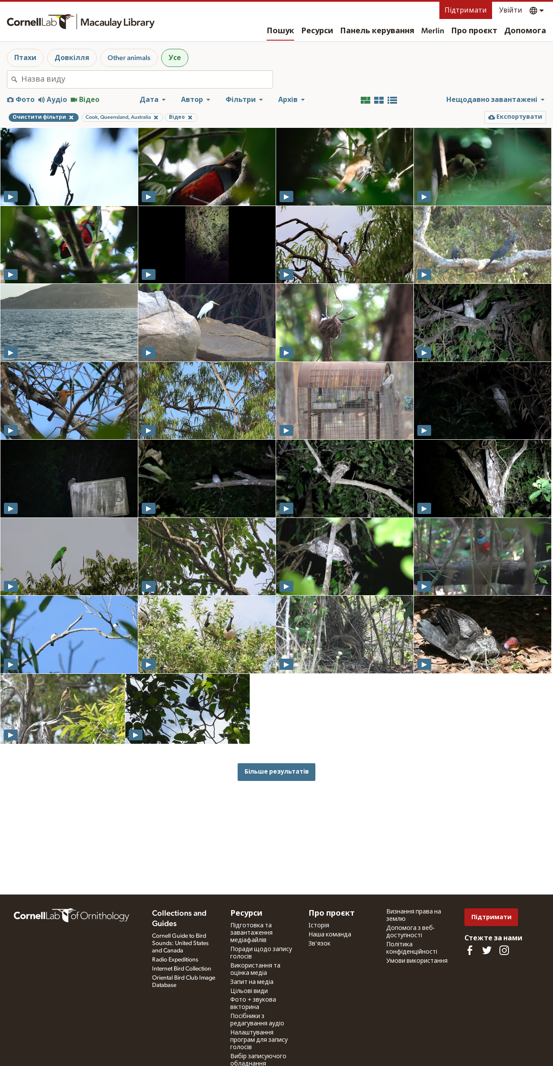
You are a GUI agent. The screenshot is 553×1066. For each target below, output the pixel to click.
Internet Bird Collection (181, 969)
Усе (174, 57)
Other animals (129, 57)
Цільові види (249, 991)
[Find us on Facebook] (469, 950)
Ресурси (317, 31)
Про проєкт (474, 31)
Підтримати (466, 10)
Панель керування (377, 31)
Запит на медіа (251, 982)
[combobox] (147, 79)
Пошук (280, 31)
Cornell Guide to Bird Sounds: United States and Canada (180, 943)
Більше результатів (277, 771)
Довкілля (71, 57)
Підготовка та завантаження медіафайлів (251, 933)
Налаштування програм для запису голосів (259, 1040)
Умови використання (417, 961)
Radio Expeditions (175, 960)
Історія (318, 926)
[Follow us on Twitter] (487, 950)
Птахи (25, 57)
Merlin (432, 31)
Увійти (510, 10)
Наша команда (329, 935)
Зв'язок (319, 944)
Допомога (525, 31)
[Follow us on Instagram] (504, 950)
